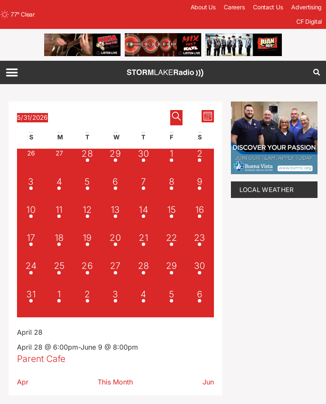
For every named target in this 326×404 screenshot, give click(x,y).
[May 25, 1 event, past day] (59, 275)
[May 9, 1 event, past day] (199, 191)
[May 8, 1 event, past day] (171, 191)
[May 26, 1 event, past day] (87, 275)
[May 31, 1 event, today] (31, 303)
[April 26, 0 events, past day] (31, 163)
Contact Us (268, 7)
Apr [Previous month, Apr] (22, 382)
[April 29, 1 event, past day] (115, 163)
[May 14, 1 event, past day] (143, 219)
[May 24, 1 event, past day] (31, 275)
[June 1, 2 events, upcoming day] (59, 303)
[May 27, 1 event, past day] (115, 275)
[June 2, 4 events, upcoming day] (87, 303)
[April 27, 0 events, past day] (59, 163)
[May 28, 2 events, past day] (143, 275)
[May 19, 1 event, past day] (87, 247)
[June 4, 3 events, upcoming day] (143, 303)
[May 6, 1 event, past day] (115, 191)
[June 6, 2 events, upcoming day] (199, 303)
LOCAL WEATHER (266, 190)
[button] (11, 72)
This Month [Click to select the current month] (115, 382)
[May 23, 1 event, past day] (199, 247)
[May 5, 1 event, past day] (87, 191)
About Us (203, 7)
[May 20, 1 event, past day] (115, 247)
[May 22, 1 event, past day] (171, 247)
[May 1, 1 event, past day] (171, 163)
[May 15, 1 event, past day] (171, 219)
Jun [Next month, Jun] (208, 382)
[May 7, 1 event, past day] (143, 191)
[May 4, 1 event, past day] (59, 191)
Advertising (306, 7)
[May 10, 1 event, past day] (31, 219)
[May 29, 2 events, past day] (171, 275)
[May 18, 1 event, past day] (59, 247)
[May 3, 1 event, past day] (31, 191)
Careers (234, 7)
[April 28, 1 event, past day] (87, 163)
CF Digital (309, 21)
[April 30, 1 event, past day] (143, 163)
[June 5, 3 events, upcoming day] (171, 303)
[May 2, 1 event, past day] (199, 163)
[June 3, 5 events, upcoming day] (115, 303)
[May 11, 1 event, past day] (59, 219)
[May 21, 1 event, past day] (143, 247)
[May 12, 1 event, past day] (87, 219)
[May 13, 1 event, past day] (115, 219)
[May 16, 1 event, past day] (199, 219)
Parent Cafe (41, 358)
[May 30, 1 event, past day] (199, 275)
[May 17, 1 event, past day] (31, 247)
